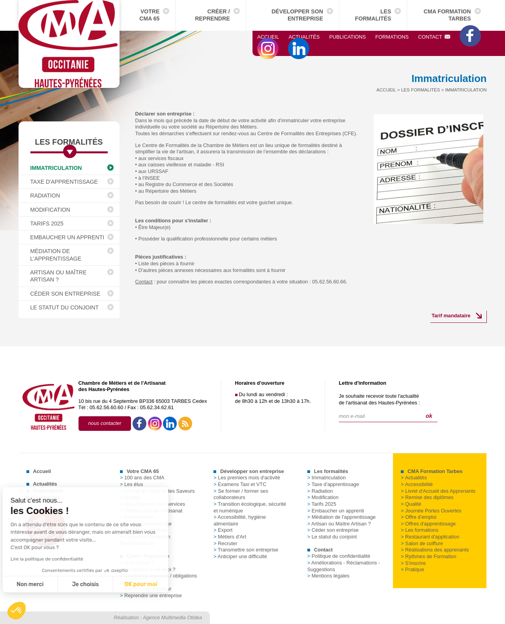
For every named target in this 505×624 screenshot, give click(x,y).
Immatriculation (56, 168)
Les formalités (373, 15)
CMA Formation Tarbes (447, 15)
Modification (50, 210)
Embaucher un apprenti (67, 237)
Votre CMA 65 (149, 15)
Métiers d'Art (229, 537)
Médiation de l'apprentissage (55, 254)
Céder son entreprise (65, 294)
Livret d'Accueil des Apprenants (438, 491)
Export (222, 530)
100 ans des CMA (142, 478)
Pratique (412, 569)
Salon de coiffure (422, 543)
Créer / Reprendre (212, 15)
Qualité (411, 504)
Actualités (304, 37)
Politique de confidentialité (338, 556)
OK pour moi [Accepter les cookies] (72, 584)
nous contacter (105, 423)
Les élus (131, 484)
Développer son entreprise (297, 15)
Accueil (268, 37)
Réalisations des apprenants (435, 550)
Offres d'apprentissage (428, 524)
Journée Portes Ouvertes (431, 511)
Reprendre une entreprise (151, 595)
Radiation (45, 195)
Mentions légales (328, 576)
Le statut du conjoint (64, 307)
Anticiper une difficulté (240, 556)
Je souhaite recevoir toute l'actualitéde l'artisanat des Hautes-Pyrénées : (379, 399)
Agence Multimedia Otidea (172, 617)
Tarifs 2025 (47, 223)
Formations (391, 37)
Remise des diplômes (427, 497)
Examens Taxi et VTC (239, 484)
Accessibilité (417, 484)
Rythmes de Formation (428, 556)
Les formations (419, 530)
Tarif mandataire (451, 316)
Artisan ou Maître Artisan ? (58, 276)
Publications (347, 37)
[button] (16, 610)
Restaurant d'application (430, 537)
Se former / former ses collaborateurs (240, 494)
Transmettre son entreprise (245, 550)
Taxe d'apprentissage (64, 182)
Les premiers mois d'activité (246, 478)
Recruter (225, 543)
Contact (434, 37)
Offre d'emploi (418, 517)
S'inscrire (413, 563)
